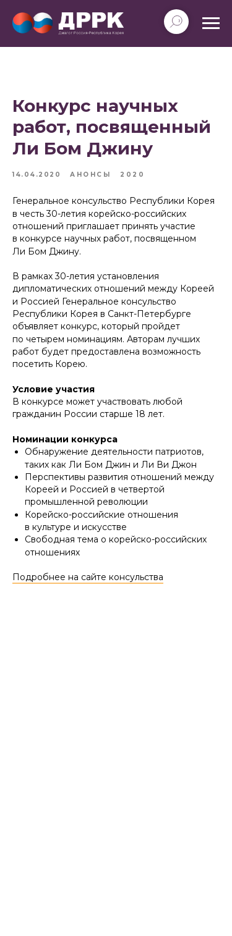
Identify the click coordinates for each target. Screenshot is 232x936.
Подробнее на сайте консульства (87, 577)
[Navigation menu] (211, 23)
